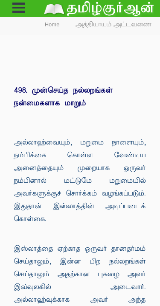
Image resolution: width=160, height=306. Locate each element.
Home (52, 24)
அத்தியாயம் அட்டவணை (114, 24)
